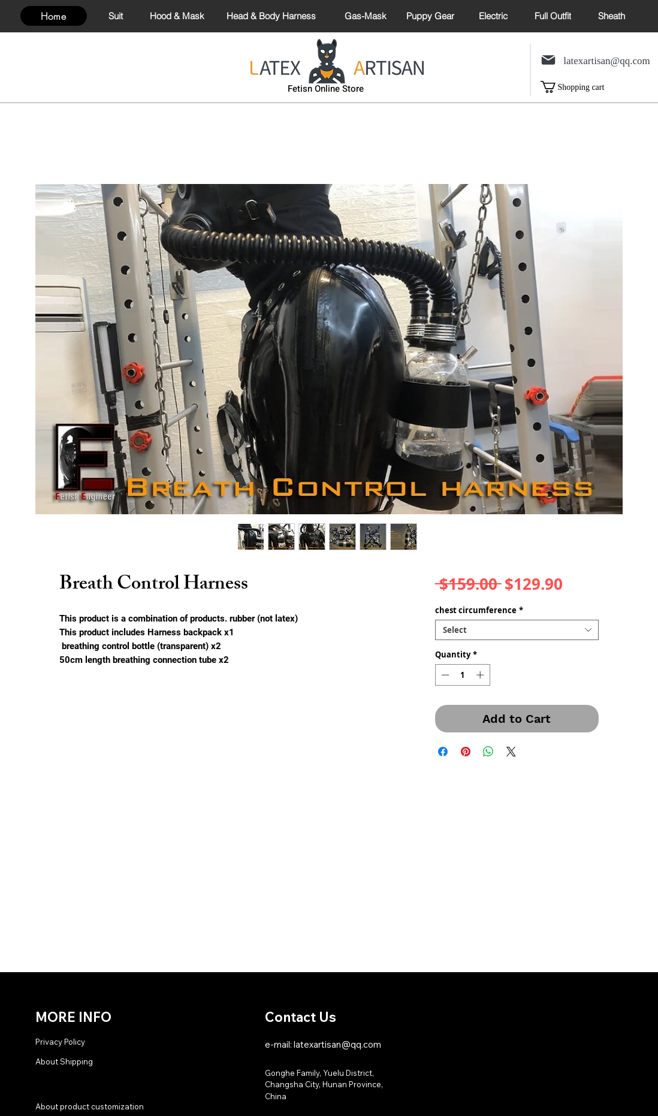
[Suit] (115, 16)
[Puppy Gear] (430, 16)
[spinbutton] (462, 675)
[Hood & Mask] (177, 16)
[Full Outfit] (552, 16)
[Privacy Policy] (87, 1041)
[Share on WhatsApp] (488, 751)
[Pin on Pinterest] (465, 751)
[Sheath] (611, 16)
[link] (581, 87)
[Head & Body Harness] (270, 16)
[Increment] (481, 675)
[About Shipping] (87, 1061)
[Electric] (492, 16)
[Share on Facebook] (443, 751)
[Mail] (548, 60)
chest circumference (479, 610)
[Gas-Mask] (365, 16)
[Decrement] (444, 675)
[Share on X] (511, 751)
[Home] (53, 16)
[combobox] (517, 630)
